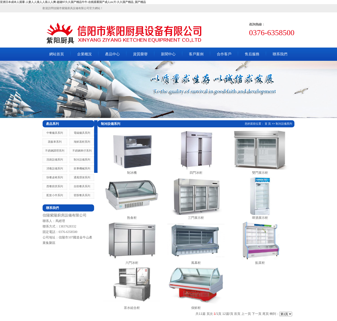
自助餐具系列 (82, 186)
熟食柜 (132, 217)
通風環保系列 (82, 177)
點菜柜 (260, 263)
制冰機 (132, 172)
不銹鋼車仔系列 (82, 150)
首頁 (237, 314)
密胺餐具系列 (82, 195)
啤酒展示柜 (260, 217)
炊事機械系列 (82, 168)
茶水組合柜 (132, 308)
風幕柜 (196, 263)
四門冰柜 (196, 172)
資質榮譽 (140, 54)
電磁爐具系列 (82, 132)
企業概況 (84, 54)
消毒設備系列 (54, 168)
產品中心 (112, 54)
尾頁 (265, 314)
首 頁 (268, 123)
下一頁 (256, 314)
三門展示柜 (196, 217)
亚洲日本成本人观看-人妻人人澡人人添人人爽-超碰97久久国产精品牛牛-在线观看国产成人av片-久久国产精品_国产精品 (73, 2)
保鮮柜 (196, 308)
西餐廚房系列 (54, 186)
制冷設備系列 (82, 159)
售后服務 (252, 54)
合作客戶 (224, 54)
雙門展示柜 (260, 172)
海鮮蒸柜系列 (82, 141)
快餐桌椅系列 (54, 177)
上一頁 (246, 314)
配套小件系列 (54, 195)
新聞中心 (168, 54)
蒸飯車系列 (55, 141)
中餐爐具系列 (54, 132)
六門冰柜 (131, 263)
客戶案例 (196, 54)
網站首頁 (56, 54)
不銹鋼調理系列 (54, 150)
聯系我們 (280, 54)
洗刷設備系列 (54, 159)
